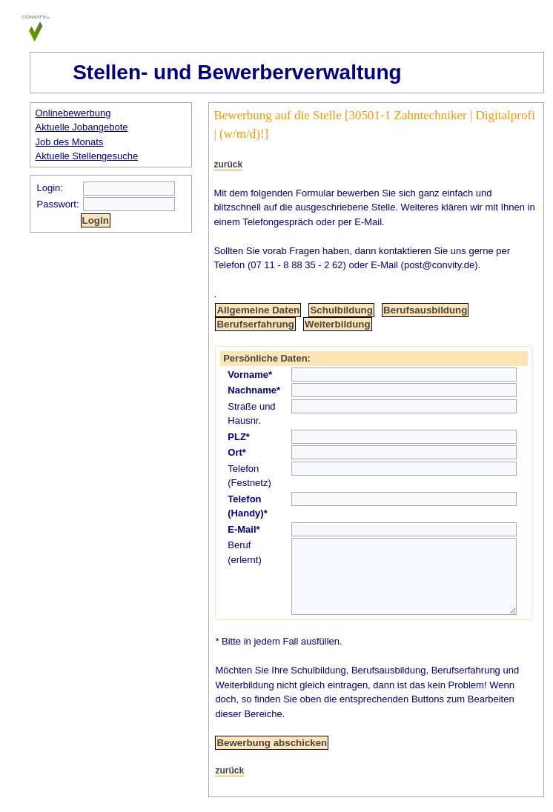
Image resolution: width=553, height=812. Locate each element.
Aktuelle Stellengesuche (87, 156)
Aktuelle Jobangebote (82, 127)
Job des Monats (70, 141)
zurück (227, 164)
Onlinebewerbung (73, 113)
